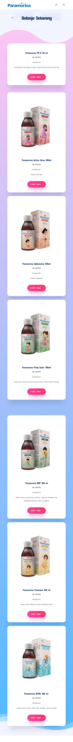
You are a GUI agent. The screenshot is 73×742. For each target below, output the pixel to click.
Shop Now (36, 77)
